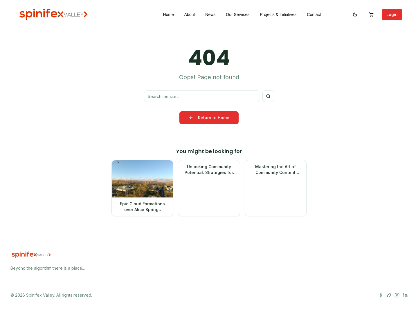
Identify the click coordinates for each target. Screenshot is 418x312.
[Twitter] (389, 295)
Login (392, 14)
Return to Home (209, 117)
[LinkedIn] (405, 295)
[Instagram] (397, 295)
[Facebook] (381, 295)
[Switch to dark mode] (355, 14)
